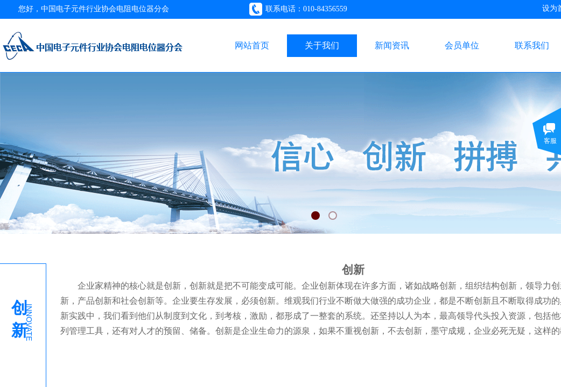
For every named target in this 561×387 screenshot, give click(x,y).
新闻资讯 (392, 45)
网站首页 (252, 45)
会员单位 (462, 45)
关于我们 (322, 45)
